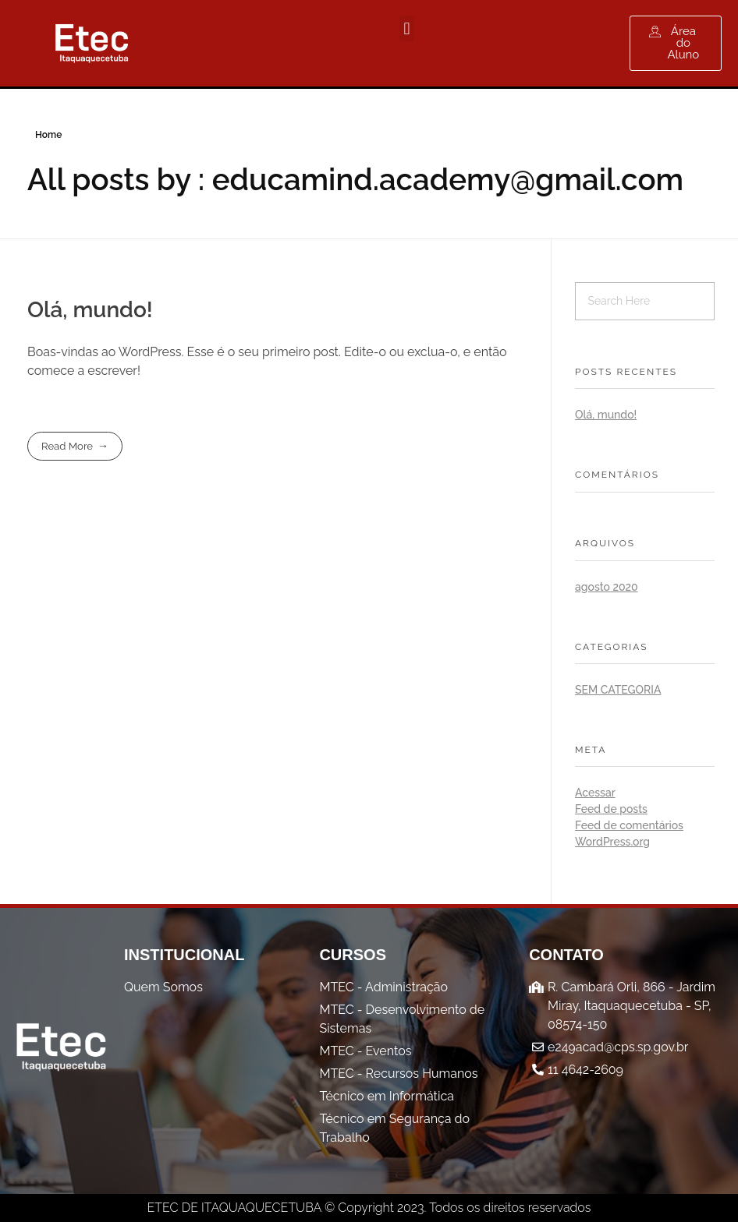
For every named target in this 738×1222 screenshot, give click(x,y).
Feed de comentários (629, 825)
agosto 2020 (606, 587)
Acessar (595, 792)
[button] (406, 28)
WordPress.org (612, 841)
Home (48, 134)
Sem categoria (618, 689)
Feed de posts (611, 809)
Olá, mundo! (90, 310)
